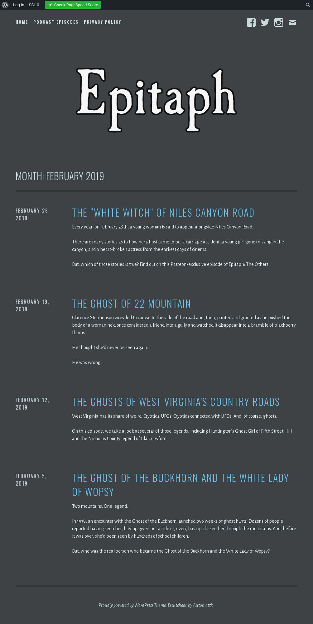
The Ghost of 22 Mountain (131, 303)
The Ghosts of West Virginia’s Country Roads (176, 402)
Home (22, 22)
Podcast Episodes (56, 22)
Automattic (203, 605)
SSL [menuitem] (34, 5)
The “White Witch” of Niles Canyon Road (163, 212)
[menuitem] (5, 5)
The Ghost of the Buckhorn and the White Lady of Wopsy (180, 485)
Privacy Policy (102, 22)
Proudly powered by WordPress (126, 605)
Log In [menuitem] (18, 4)
